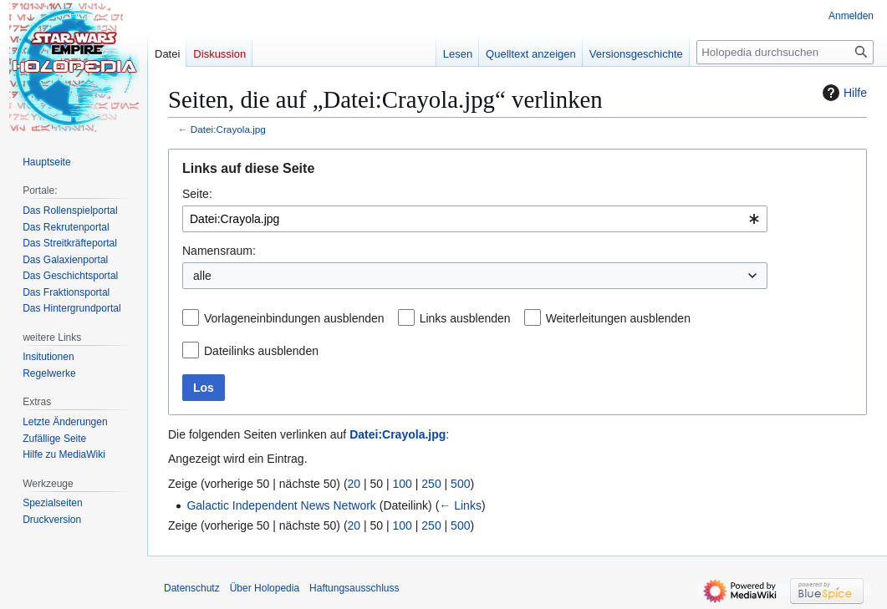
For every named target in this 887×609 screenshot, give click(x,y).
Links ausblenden (465, 318)
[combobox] (474, 219)
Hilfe (842, 92)
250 (431, 483)
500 (460, 483)
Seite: (197, 193)
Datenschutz (192, 588)
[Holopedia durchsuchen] (785, 52)
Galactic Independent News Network (280, 505)
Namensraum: (219, 250)
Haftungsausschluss (354, 588)
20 (354, 483)
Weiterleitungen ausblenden (618, 318)
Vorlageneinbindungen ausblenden (294, 318)
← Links (460, 505)
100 (402, 483)
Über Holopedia (264, 588)
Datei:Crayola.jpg (228, 129)
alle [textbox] (202, 275)
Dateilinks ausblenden (261, 351)
